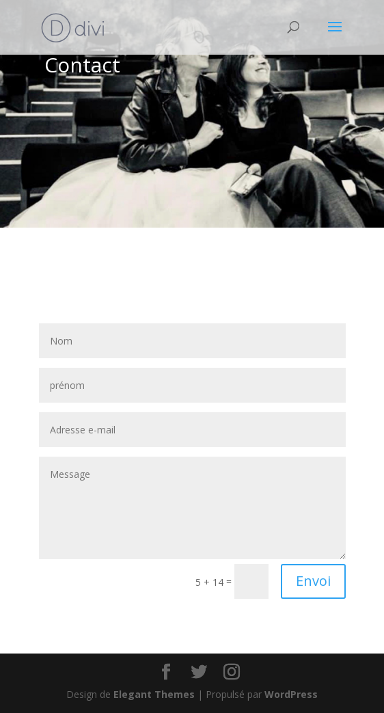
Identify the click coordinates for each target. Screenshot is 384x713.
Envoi (313, 580)
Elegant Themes (154, 694)
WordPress (291, 694)
